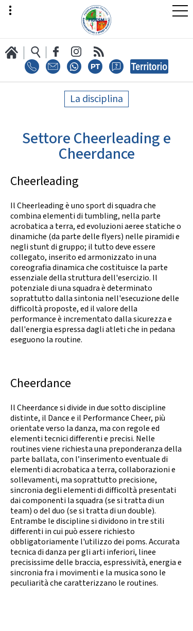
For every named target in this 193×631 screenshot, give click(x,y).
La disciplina (96, 99)
